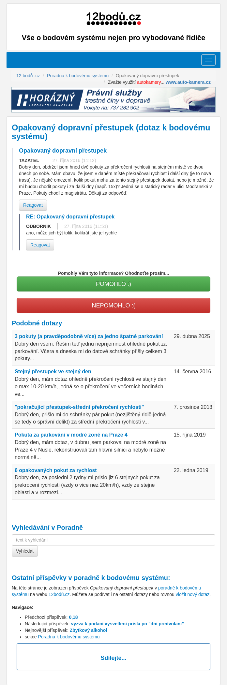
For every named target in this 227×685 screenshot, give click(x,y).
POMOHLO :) (113, 284)
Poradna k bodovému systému (68, 636)
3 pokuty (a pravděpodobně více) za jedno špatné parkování (89, 336)
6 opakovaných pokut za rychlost (56, 470)
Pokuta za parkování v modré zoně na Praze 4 (71, 435)
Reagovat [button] (33, 205)
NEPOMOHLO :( (113, 305)
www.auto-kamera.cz (188, 82)
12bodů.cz (59, 594)
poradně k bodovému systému (121, 577)
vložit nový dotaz (193, 594)
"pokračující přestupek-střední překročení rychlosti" (79, 407)
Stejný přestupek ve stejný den (53, 371)
